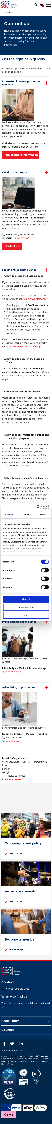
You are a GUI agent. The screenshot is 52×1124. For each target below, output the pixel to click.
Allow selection (26, 607)
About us (8, 12)
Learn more (13, 853)
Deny (26, 615)
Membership (14, 949)
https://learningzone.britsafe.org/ (23, 346)
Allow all (26, 599)
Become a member (20, 939)
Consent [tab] (9, 514)
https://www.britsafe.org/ (34, 298)
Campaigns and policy (23, 843)
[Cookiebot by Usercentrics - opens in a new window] (37, 507)
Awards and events (20, 891)
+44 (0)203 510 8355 (15, 988)
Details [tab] (26, 514)
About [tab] (43, 514)
